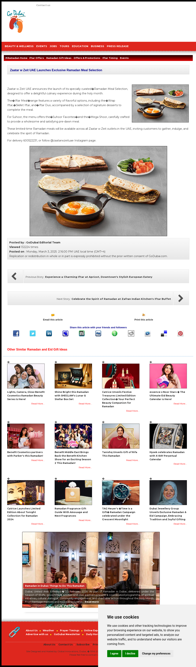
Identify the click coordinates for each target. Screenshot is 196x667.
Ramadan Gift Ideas (59, 58)
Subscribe (83, 644)
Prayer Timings (69, 630)
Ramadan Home (16, 58)
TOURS (64, 46)
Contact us (43, 5)
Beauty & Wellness (19, 46)
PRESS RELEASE (118, 46)
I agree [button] (114, 653)
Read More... (38, 403)
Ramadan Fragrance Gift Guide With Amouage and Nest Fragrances (71, 512)
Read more (92, 601)
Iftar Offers (37, 58)
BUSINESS (97, 46)
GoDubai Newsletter (67, 634)
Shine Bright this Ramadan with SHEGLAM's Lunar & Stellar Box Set (72, 396)
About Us (32, 630)
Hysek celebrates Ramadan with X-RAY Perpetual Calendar (167, 456)
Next (153, 563)
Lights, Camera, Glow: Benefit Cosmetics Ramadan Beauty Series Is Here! (26, 396)
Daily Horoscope (96, 634)
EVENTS (41, 46)
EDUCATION (80, 46)
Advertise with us (37, 634)
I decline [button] (130, 653)
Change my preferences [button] (156, 653)
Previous (29, 563)
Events (124, 58)
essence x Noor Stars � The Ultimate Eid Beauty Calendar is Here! (167, 396)
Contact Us (65, 644)
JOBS (53, 46)
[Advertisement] (52, 23)
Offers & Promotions (87, 58)
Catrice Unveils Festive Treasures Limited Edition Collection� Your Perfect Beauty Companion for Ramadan (119, 399)
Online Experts (93, 630)
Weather (48, 630)
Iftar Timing (110, 58)
